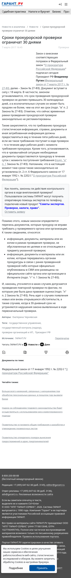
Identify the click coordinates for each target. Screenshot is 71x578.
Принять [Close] (42, 568)
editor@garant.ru (55, 484)
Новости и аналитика (13, 26)
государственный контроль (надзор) (21, 327)
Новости (33, 26)
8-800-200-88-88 (10, 475)
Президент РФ (42, 332)
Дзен (45, 344)
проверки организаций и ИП (17, 332)
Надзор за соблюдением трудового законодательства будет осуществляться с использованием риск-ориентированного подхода (32, 411)
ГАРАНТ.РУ (20, 338)
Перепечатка (62, 338)
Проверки (63, 47)
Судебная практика (14, 11)
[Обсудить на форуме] (46, 352)
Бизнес (56, 11)
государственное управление (25, 323)
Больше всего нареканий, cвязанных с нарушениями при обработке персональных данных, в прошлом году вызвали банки (32, 395)
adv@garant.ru (10, 494)
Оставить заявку (15, 211)
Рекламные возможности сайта (36, 494)
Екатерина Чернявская (25, 317)
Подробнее (16, 568)
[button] (60, 4)
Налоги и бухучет (39, 11)
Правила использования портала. (40, 536)
